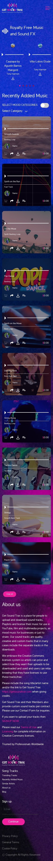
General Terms (10, 842)
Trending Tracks (9, 775)
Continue (13, 821)
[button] (19, 85)
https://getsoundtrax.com (17, 691)
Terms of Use (28, 727)
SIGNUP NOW (10, 721)
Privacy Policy (10, 836)
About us (6, 788)
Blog (4, 792)
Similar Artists (8, 784)
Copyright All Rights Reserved (21, 855)
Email (7, 809)
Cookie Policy (9, 848)
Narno (14, 146)
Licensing (7, 731)
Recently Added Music (12, 780)
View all (9, 594)
